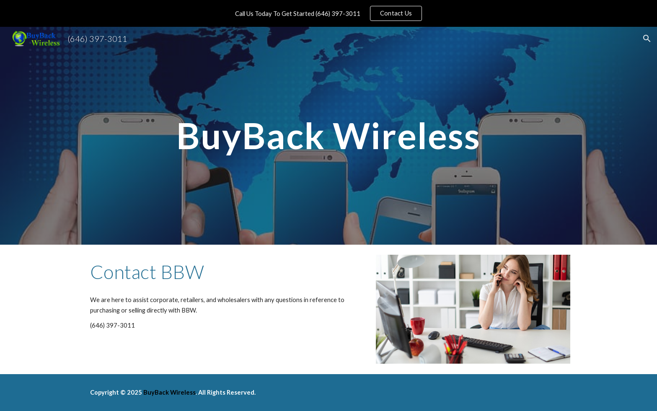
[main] (328, 135)
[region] (328, 13)
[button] (647, 38)
